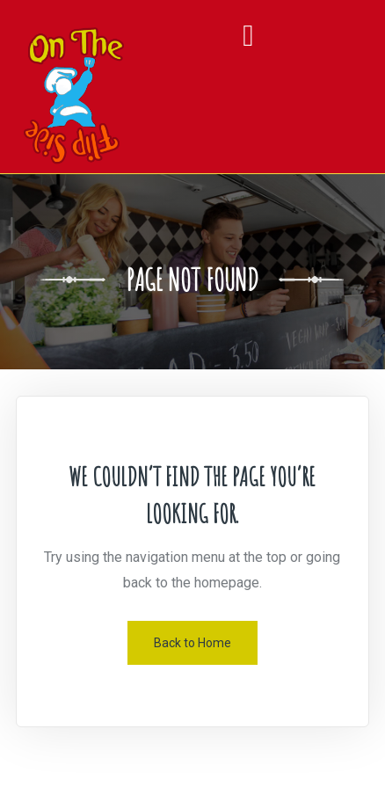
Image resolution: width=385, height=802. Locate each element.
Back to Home (192, 643)
